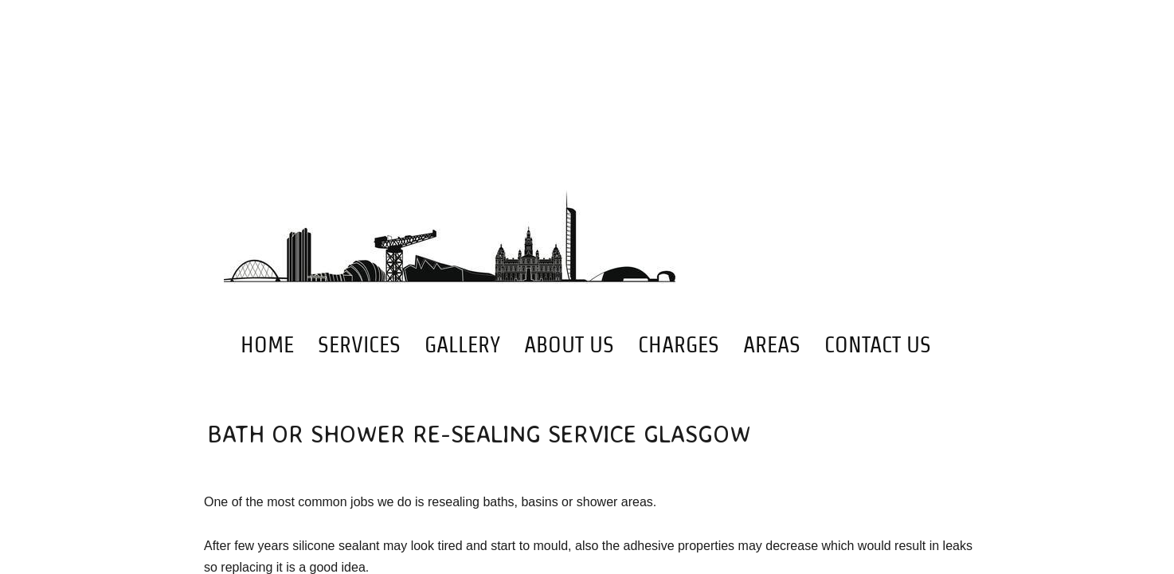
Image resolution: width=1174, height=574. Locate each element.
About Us (569, 344)
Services (359, 344)
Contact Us (877, 344)
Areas (771, 344)
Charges (678, 344)
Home (267, 344)
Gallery (462, 344)
